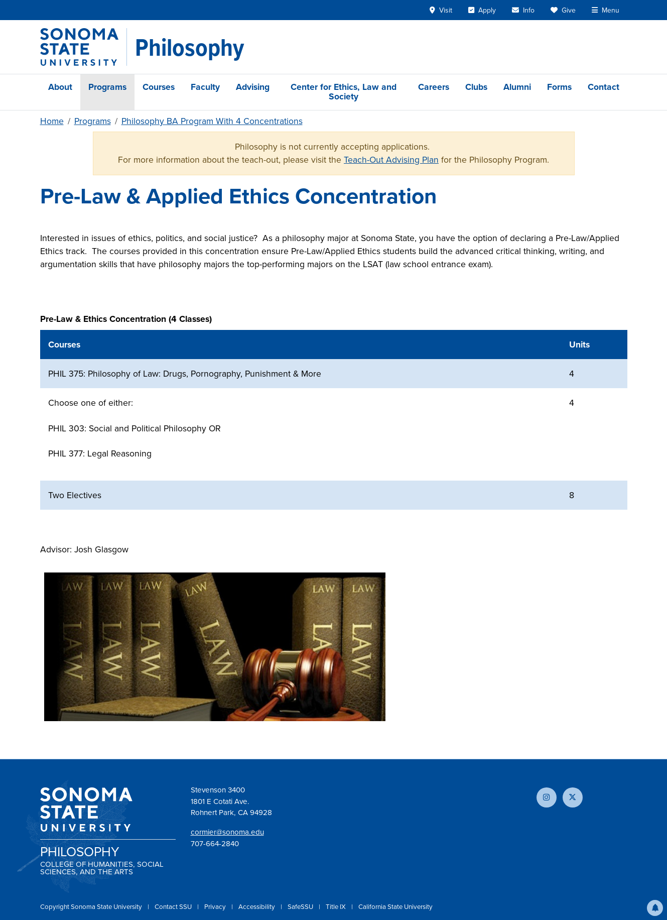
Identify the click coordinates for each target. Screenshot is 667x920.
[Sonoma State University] (83, 47)
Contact (603, 86)
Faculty (205, 86)
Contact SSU (174, 906)
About (60, 86)
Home (52, 121)
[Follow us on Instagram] (547, 797)
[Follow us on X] (573, 797)
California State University (395, 906)
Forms (559, 86)
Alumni (517, 86)
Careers (433, 86)
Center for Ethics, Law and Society (343, 91)
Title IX (336, 906)
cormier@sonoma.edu (227, 832)
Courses (159, 86)
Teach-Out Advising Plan (391, 159)
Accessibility (257, 906)
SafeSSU (301, 906)
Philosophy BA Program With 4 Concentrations (212, 121)
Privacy (215, 906)
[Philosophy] (189, 47)
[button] (655, 908)
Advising (253, 86)
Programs (107, 86)
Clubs (476, 86)
